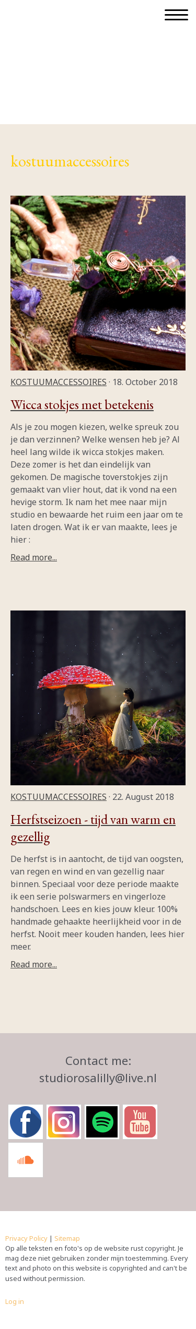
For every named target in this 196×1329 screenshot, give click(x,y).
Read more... (33, 557)
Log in (14, 1301)
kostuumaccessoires (58, 382)
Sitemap (67, 1238)
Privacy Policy (26, 1238)
